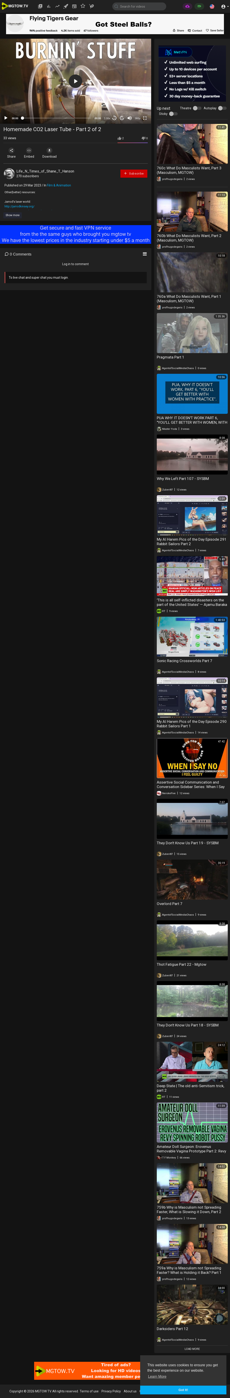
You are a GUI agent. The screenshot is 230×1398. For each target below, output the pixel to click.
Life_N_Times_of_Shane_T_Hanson (45, 171)
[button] (212, 6)
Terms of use (89, 1391)
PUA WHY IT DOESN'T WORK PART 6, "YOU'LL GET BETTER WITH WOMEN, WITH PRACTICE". (192, 422)
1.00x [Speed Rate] (107, 118)
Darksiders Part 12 (172, 1328)
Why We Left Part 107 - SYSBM (183, 478)
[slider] (56, 118)
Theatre (185, 108)
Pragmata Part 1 (170, 357)
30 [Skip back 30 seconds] (114, 118)
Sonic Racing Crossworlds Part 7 (184, 661)
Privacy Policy (111, 1391)
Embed (30, 153)
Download (51, 153)
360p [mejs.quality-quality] (137, 118)
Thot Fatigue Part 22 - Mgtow (181, 964)
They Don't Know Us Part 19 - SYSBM (188, 843)
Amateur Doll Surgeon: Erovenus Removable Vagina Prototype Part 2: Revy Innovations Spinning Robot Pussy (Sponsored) (191, 1153)
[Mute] (129, 118)
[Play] (6, 118)
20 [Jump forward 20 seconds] (122, 118)
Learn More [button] (157, 1376)
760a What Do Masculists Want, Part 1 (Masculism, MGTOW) (189, 298)
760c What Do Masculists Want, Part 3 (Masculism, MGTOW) (189, 170)
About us (130, 1391)
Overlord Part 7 (169, 903)
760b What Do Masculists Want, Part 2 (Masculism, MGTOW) (189, 237)
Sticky (163, 114)
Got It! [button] (183, 1390)
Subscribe (134, 173)
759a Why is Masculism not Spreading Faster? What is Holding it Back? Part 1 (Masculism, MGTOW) (189, 1272)
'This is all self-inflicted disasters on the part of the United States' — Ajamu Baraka (192, 602)
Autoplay (210, 108)
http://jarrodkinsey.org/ (19, 206)
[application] (75, 81)
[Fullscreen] (145, 118)
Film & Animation (59, 185)
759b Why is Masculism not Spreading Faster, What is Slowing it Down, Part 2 (189, 1209)
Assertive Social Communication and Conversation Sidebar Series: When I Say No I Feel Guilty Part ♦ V (191, 786)
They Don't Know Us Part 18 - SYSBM (188, 1025)
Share (11, 153)
